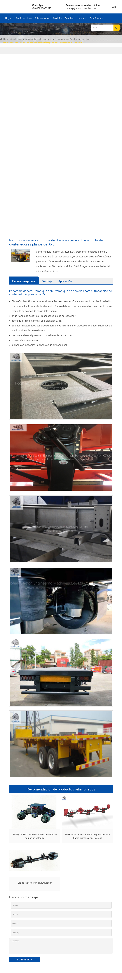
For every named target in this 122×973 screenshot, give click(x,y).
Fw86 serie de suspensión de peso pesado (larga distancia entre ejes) (87, 836)
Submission (24, 959)
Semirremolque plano (80, 39)
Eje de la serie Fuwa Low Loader (35, 882)
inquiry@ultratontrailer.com (79, 7)
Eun (114, 6)
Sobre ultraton (42, 20)
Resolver (69, 20)
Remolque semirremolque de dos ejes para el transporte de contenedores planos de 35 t (43, 42)
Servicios (57, 20)
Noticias (81, 20)
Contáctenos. (97, 20)
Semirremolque (24, 20)
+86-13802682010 (37, 7)
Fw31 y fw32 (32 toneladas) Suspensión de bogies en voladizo (35, 836)
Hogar (8, 20)
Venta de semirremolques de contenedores (48, 39)
